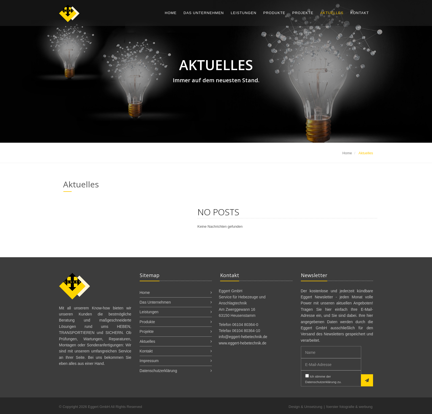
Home (171, 13)
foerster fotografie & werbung (349, 407)
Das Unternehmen (203, 13)
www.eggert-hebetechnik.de (242, 343)
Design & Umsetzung (305, 407)
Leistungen (243, 13)
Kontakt (359, 13)
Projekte (303, 13)
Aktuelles (331, 13)
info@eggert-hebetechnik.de (243, 337)
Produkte (274, 13)
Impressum (149, 361)
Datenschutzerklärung (158, 370)
